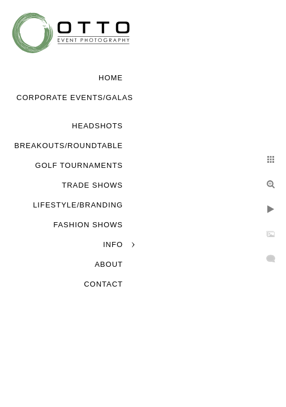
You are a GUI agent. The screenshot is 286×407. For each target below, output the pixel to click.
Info (113, 244)
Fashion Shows (88, 224)
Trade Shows (92, 185)
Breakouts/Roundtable (68, 145)
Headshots (97, 126)
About (109, 264)
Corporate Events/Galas (74, 97)
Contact (103, 284)
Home (111, 77)
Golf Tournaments (79, 165)
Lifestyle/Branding (78, 205)
